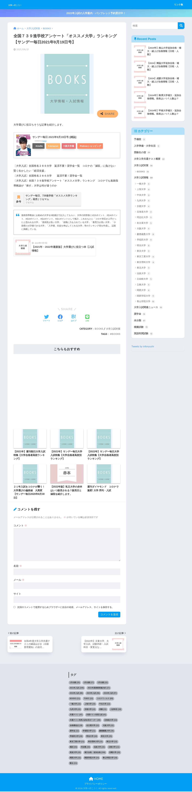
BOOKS (99, 329)
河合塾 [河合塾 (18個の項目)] (85, 748)
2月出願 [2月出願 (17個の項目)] (89, 683)
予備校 (140, 139)
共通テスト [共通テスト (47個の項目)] (76, 715)
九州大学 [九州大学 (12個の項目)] (75, 710)
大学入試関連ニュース (149, 308)
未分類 (140, 322)
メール (19, 580)
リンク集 (178, 4)
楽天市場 (69, 146)
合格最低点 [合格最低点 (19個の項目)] (76, 726)
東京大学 (143, 252)
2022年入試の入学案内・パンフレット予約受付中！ (96, 13)
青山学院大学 (146, 302)
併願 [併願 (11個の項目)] (102, 710)
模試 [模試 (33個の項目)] (73, 748)
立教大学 (143, 285)
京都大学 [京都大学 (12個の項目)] (89, 710)
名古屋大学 (145, 224)
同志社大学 (145, 218)
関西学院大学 (146, 297)
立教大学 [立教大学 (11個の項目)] (113, 748)
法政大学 (143, 274)
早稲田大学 (145, 241)
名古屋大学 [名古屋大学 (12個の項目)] (92, 726)
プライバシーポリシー (95, 784)
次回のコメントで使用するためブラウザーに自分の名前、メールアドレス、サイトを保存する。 (65, 607)
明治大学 (143, 246)
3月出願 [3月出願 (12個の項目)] (103, 683)
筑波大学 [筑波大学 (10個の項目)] (75, 753)
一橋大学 (143, 185)
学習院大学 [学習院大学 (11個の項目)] (89, 731)
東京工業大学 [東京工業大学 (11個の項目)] (77, 742)
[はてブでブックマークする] (73, 319)
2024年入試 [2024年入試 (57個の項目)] (110, 694)
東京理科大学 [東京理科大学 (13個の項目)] (95, 742)
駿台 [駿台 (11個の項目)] (73, 764)
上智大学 (143, 190)
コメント (20, 526)
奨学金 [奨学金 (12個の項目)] (74, 731)
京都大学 (143, 207)
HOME (96, 779)
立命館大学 (145, 280)
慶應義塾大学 (146, 235)
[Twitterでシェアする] (46, 319)
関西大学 (143, 291)
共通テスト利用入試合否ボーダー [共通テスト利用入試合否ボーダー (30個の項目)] (85, 721)
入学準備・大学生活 (148, 146)
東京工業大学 (146, 257)
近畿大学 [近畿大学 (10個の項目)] (114, 753)
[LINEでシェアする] (87, 319)
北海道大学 (145, 213)
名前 (18, 566)
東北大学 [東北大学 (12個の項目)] (111, 742)
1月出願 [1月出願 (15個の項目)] (75, 683)
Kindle (39, 146)
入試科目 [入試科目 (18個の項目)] (115, 710)
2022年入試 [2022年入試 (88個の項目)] (76, 694)
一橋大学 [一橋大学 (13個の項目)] (75, 704)
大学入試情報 (144, 178)
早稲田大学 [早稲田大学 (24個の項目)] (76, 737)
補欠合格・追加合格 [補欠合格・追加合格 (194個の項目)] (94, 753)
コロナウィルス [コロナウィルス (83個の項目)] (105, 699)
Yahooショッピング (91, 146)
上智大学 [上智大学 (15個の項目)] (89, 704)
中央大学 (143, 196)
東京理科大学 (146, 263)
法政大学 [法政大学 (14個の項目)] (99, 748)
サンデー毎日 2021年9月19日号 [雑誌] (55, 137)
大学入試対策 (113, 329)
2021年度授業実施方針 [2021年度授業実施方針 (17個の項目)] (99, 688)
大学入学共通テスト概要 (150, 159)
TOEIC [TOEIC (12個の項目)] (88, 699)
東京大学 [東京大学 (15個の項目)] (106, 737)
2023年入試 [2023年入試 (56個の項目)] (93, 694)
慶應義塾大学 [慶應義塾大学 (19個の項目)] (106, 731)
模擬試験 (141, 328)
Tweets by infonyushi (143, 348)
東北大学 (143, 269)
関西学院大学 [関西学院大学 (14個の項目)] (91, 758)
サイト (17, 594)
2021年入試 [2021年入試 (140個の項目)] (77, 688)
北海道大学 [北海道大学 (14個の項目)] (110, 721)
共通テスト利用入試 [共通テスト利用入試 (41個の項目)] (96, 715)
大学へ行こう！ (21, 4)
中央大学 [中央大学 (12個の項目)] (104, 704)
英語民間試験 (144, 335)
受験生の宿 (143, 153)
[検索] (181, 25)
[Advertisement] (67, 282)
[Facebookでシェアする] (60, 319)
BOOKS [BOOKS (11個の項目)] (75, 699)
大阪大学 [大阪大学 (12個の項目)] (108, 726)
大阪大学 (143, 229)
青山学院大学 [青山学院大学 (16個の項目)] (110, 758)
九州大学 (143, 201)
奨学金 (140, 315)
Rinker (44, 141)
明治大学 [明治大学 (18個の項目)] (91, 737)
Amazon (53, 146)
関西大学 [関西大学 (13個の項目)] (75, 758)
